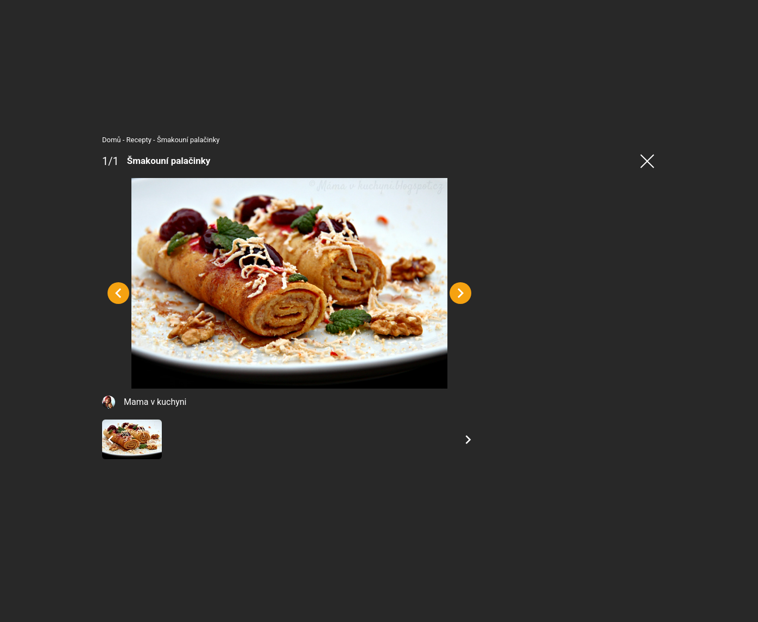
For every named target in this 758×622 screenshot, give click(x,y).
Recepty (139, 140)
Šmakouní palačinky (188, 140)
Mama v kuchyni (155, 402)
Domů (111, 140)
